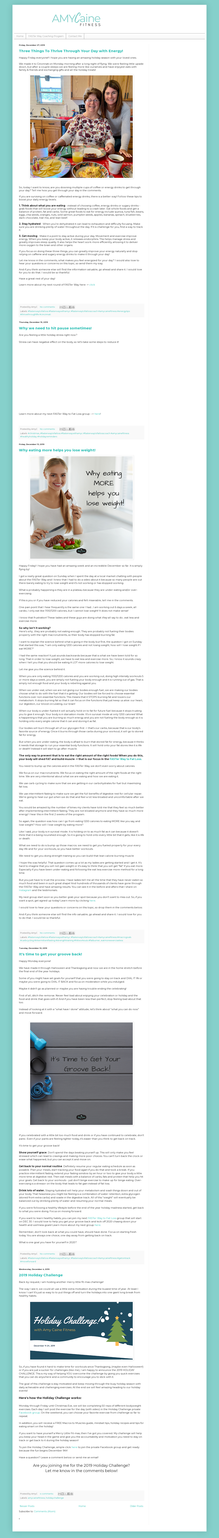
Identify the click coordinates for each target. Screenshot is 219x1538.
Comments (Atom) (44, 1511)
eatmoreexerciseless (112, 940)
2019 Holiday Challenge (41, 1275)
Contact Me (75, 36)
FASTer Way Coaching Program (46, 36)
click (92, 284)
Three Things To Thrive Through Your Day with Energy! (71, 51)
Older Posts (136, 1506)
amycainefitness (36, 1498)
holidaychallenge (55, 1498)
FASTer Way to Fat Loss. (126, 759)
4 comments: (47, 1494)
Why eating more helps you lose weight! (57, 450)
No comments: (48, 307)
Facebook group (29, 1412)
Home (20, 36)
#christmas (33, 433)
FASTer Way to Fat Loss (102, 1218)
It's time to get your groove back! (50, 954)
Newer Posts (27, 1506)
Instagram (25, 890)
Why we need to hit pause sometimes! (55, 328)
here (97, 413)
